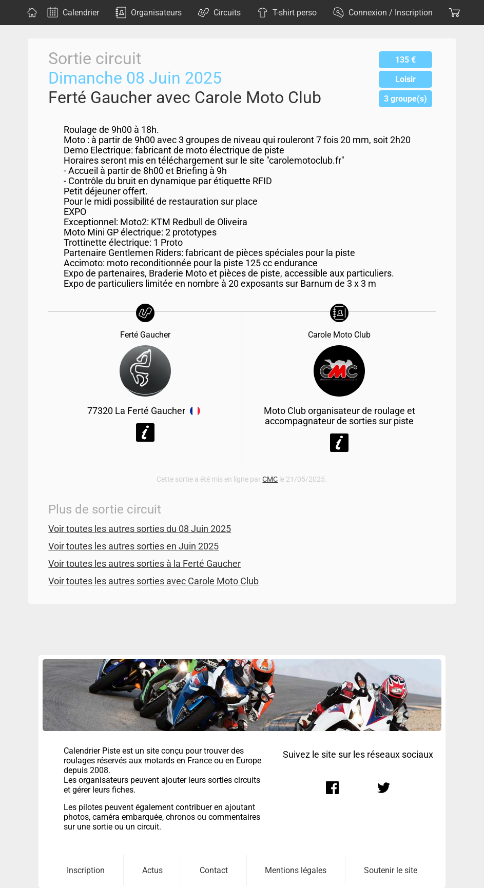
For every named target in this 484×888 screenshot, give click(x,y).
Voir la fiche (145, 432)
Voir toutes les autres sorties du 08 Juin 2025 (139, 529)
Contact (214, 870)
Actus (152, 870)
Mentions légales (295, 870)
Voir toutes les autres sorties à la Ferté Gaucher (144, 564)
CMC (270, 479)
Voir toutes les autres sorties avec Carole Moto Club (153, 581)
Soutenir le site (390, 870)
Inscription (86, 870)
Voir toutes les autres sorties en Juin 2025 (133, 546)
